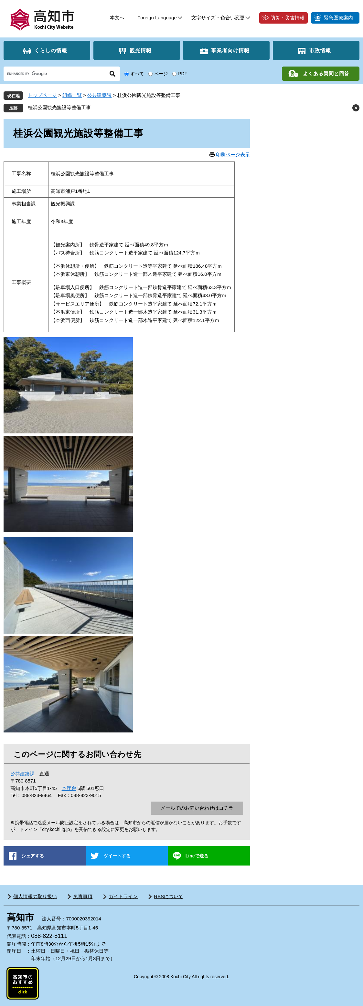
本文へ (117, 17)
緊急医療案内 (338, 17)
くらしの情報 (50, 50)
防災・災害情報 (287, 17)
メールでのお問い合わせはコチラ (197, 808)
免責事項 (82, 896)
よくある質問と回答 (326, 73)
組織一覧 (72, 95)
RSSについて (168, 896)
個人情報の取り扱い (35, 896)
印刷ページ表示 (233, 154)
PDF (182, 73)
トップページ (42, 95)
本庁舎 (69, 788)
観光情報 (141, 50)
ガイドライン (123, 896)
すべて (137, 73)
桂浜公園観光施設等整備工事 (59, 107)
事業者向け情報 (230, 50)
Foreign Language (157, 17)
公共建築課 (99, 95)
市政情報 (320, 50)
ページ (161, 73)
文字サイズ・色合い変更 (218, 17)
